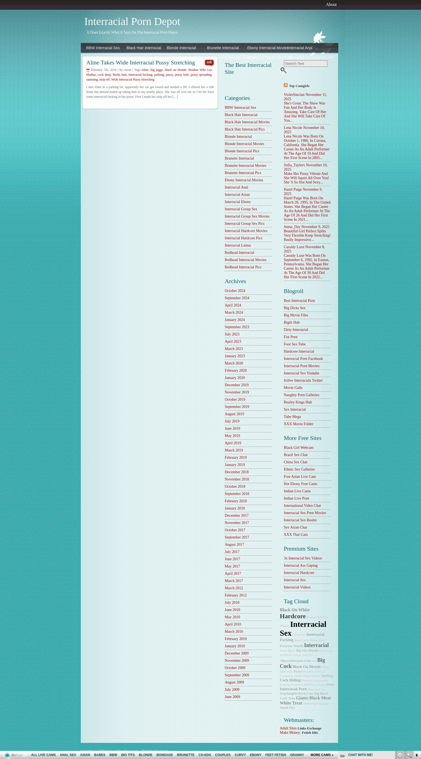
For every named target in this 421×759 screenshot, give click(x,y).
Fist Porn (290, 337)
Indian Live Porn (296, 498)
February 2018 (236, 501)
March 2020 (234, 363)
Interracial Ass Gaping (301, 565)
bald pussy (310, 684)
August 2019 (234, 414)
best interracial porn (299, 301)
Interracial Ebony (140, 57)
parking (159, 75)
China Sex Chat (295, 462)
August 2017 (234, 545)
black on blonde (307, 666)
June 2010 (232, 610)
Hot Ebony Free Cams (300, 484)
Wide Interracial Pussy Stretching (132, 79)
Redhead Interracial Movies (246, 260)
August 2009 (234, 682)
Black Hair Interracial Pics (245, 129)
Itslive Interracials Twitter (303, 380)
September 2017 (237, 537)
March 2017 (234, 581)
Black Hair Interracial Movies (247, 122)
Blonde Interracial (181, 48)
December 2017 (237, 516)
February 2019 (236, 458)
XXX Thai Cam (296, 535)
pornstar (286, 646)
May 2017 (232, 566)
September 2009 (237, 675)
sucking (327, 676)
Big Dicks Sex (295, 308)
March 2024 (234, 312)
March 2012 (234, 588)
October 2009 (235, 668)
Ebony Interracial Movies (266, 48)
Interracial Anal (300, 48)
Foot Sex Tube (295, 344)
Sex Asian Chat (295, 527)
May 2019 (232, 436)
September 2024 (237, 298)
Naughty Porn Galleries (301, 395)
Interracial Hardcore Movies (306, 57)
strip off (104, 79)
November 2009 (237, 661)
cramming (286, 675)
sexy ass (320, 689)
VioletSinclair (294, 95)
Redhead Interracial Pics (243, 267)
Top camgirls (299, 86)
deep (311, 689)
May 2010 (232, 617)
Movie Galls (293, 388)
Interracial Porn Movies (302, 366)
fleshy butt (120, 75)
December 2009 (237, 653)
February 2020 (236, 370)
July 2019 (232, 421)
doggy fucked (311, 675)
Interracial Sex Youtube (301, 373)
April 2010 (233, 624)
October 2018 (235, 487)
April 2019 (233, 443)
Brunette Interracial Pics (243, 173)
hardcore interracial (299, 351)
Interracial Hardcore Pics (105, 67)
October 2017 (235, 530)
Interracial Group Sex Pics (266, 57)
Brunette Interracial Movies (245, 166)
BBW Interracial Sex (103, 48)
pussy (169, 75)
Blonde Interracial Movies (244, 144)
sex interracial (295, 409)
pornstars (297, 684)
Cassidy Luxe (294, 247)
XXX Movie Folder (298, 424)
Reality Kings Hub (298, 402)
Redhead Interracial (183, 67)
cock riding (290, 680)
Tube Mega (292, 417)
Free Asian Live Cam (300, 477)
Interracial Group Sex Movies (226, 57)
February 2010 (236, 639)
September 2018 (237, 494)
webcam (320, 671)
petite (330, 684)
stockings (323, 703)
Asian (283, 650)
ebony (297, 654)
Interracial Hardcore (299, 573)
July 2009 (232, 690)
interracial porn (293, 689)
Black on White (295, 610)
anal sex (307, 654)
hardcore (293, 616)
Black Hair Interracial (143, 48)
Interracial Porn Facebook (303, 359)
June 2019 (232, 429)
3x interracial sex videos (303, 558)
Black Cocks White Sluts (309, 640)
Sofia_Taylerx (294, 165)
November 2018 (237, 479)
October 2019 (235, 399)
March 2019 (234, 450)
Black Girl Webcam (299, 448)
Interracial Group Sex (184, 57)
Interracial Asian (99, 57)
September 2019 (237, 407)
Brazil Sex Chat (296, 455)
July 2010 (232, 603)
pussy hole (182, 75)
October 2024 (235, 291)
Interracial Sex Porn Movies (305, 513)
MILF (291, 650)
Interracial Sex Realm (300, 520)
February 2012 (236, 595)
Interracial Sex (295, 580)
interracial (316, 645)
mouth (298, 646)
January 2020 (235, 378)
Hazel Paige (293, 189)
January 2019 (235, 465)
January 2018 (235, 508)
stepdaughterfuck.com (296, 693)
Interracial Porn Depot (132, 21)
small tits (287, 708)
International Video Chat (302, 506)
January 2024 (235, 320)
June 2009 (232, 697)
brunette (308, 671)
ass (314, 660)
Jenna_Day (292, 227)
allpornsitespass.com (295, 661)
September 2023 (237, 327)
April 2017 (233, 574)
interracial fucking (141, 75)
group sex (299, 634)
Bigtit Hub (292, 322)
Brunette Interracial (223, 48)
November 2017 (237, 523)
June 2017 (232, 559)
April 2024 (233, 305)
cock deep (104, 75)
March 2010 (234, 632)
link (416, 675)
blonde (313, 650)
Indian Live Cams (297, 491)
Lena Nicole (293, 128)
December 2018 (237, 472)
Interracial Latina (140, 67)
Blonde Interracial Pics (242, 151)
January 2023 (235, 356)
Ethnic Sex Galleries (299, 469)
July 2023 (232, 334)
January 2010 (235, 646)
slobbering (310, 703)
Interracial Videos (297, 587)
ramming (92, 79)
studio (298, 675)
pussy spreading (201, 75)
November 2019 (237, 392)
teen (291, 698)
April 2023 (233, 341)
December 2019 (237, 385)
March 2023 (234, 349)
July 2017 (232, 552)
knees (321, 684)
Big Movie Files (296, 315)
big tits (301, 650)
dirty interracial (296, 330)
